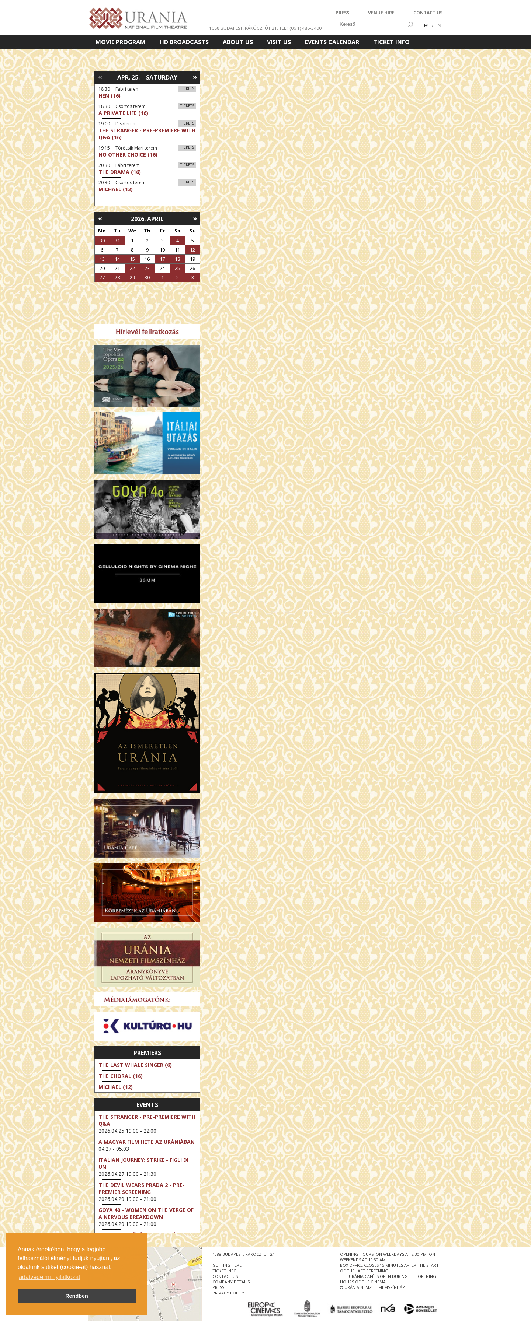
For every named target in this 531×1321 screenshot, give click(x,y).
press (218, 1287)
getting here (227, 1265)
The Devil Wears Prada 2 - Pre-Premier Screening (141, 1188)
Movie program (121, 42)
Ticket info (391, 42)
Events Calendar (332, 42)
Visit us (279, 42)
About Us (238, 42)
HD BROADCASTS (184, 42)
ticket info (224, 1270)
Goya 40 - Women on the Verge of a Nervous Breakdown (146, 1213)
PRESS (342, 13)
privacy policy (228, 1293)
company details (231, 1282)
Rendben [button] (76, 1296)
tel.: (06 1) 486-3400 (300, 28)
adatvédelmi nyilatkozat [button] (49, 1277)
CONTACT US (427, 13)
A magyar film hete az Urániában (146, 1141)
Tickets (187, 88)
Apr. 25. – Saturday (147, 77)
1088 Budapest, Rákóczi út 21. (243, 28)
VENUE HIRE (381, 13)
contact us (225, 1276)
